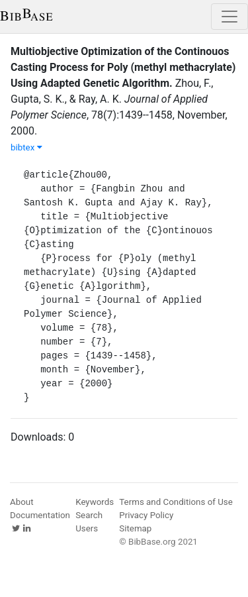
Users (86, 528)
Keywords (94, 502)
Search (89, 515)
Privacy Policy (146, 515)
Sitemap (135, 528)
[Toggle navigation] (229, 16)
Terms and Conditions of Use (175, 502)
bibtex (26, 147)
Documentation (40, 515)
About (22, 502)
